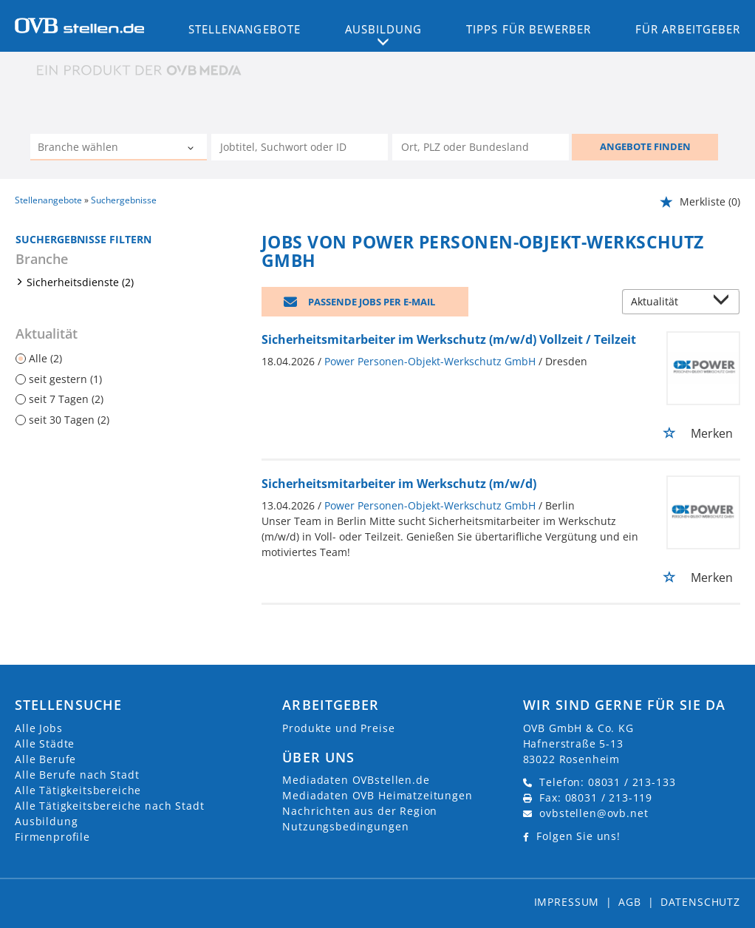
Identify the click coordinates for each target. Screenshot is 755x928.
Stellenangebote (244, 28)
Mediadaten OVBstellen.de (355, 780)
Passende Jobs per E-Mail (371, 301)
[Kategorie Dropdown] (192, 148)
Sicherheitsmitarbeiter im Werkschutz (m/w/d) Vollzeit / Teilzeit (449, 339)
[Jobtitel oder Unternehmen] (299, 147)
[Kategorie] (103, 148)
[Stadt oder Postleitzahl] (480, 147)
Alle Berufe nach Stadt (77, 775)
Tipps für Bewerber (528, 28)
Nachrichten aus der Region (359, 811)
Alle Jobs (39, 728)
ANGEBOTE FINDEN (645, 146)
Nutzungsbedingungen (345, 826)
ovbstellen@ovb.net (593, 813)
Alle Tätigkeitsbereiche (78, 790)
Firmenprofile (52, 837)
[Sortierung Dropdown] (724, 303)
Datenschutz (700, 902)
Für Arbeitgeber (687, 28)
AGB (629, 902)
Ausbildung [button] (384, 28)
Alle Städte (45, 743)
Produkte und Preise (338, 728)
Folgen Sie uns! (578, 836)
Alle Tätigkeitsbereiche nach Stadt (110, 806)
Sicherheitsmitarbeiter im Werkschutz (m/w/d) (399, 483)
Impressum (567, 902)
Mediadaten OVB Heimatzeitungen (377, 795)
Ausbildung (46, 821)
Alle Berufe (45, 759)
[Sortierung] (666, 303)
